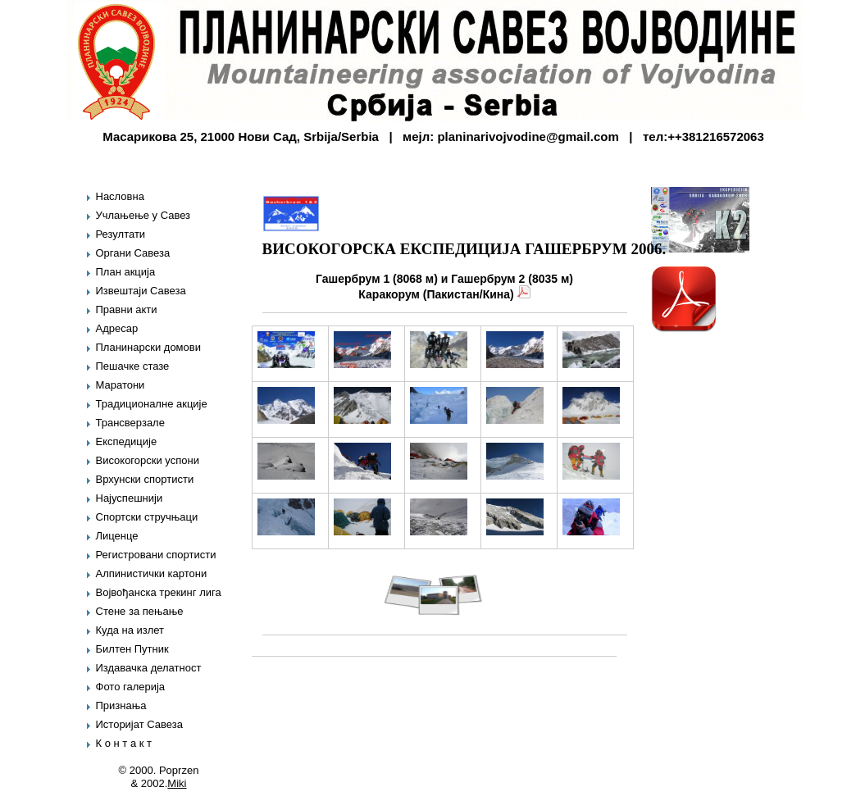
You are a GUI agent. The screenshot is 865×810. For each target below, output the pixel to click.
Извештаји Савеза (141, 290)
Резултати (121, 234)
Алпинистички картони (151, 573)
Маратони (120, 385)
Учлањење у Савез (143, 215)
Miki (176, 783)
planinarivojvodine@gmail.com (527, 136)
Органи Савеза (133, 253)
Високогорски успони (147, 460)
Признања (121, 705)
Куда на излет (130, 630)
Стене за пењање (140, 611)
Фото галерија (131, 686)
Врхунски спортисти (145, 479)
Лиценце (117, 536)
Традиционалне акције (151, 404)
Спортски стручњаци (147, 517)
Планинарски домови (148, 347)
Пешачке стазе (133, 366)
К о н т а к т (124, 743)
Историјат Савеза (139, 724)
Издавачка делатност (149, 668)
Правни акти (126, 309)
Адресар (117, 328)
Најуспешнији (129, 498)
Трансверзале (130, 422)
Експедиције (126, 441)
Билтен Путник (132, 649)
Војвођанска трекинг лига (158, 592)
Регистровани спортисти (156, 554)
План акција (126, 272)
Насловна (120, 196)
